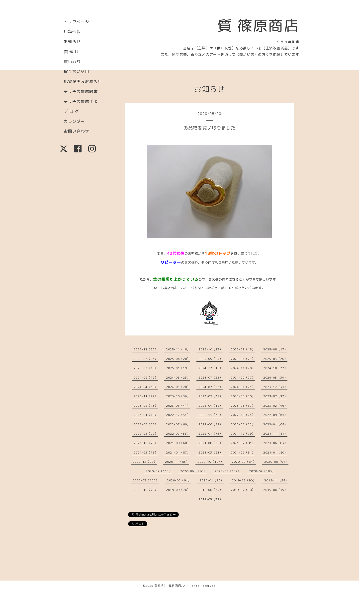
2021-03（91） (210, 452)
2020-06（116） (193, 471)
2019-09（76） (178, 490)
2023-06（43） (146, 405)
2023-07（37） (275, 396)
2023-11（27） (146, 396)
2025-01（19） (178, 368)
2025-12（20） (146, 349)
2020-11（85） (177, 462)
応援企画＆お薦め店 (83, 81)
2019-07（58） (243, 490)
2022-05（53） (243, 424)
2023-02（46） (275, 405)
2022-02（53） (178, 433)
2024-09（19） (146, 377)
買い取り (72, 61)
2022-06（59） (210, 424)
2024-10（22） (275, 368)
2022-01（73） (210, 433)
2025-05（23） (210, 359)
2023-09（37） (210, 396)
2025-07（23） (146, 359)
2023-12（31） (275, 387)
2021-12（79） (243, 433)
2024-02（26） (210, 387)
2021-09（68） (178, 443)
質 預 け (71, 51)
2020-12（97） (145, 462)
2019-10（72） (146, 490)
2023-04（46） (210, 405)
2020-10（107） (210, 462)
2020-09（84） (244, 462)
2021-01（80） (275, 452)
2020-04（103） (262, 471)
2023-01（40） (146, 415)
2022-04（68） (275, 424)
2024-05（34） (275, 377)
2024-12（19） (210, 368)
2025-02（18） (146, 368)
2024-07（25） (210, 377)
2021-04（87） (178, 452)
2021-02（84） (243, 452)
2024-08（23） (178, 377)
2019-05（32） (210, 499)
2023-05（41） (178, 405)
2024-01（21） (243, 387)
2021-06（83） (275, 443)
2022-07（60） (178, 424)
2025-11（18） (178, 349)
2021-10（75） (146, 443)
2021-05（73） (146, 452)
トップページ (76, 21)
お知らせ (72, 41)
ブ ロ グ (71, 111)
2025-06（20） (178, 359)
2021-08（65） (210, 443)
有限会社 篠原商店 (167, 586)
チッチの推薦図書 (81, 91)
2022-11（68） (210, 415)
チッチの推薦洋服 (81, 101)
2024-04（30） (146, 387)
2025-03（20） (275, 359)
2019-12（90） (244, 480)
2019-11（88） (276, 480)
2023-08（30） (243, 396)
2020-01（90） (211, 480)
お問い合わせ (76, 131)
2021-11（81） (275, 433)
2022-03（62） (146, 433)
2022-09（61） (275, 415)
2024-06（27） (243, 377)
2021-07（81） (243, 443)
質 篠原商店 (258, 25)
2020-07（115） (159, 471)
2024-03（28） (178, 387)
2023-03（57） (243, 405)
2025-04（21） (243, 359)
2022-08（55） (146, 424)
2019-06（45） (275, 490)
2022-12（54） (178, 415)
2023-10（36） (178, 396)
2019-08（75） (210, 490)
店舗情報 (72, 31)
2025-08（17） (275, 349)
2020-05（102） (228, 471)
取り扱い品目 (76, 71)
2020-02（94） (179, 480)
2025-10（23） (210, 349)
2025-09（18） (243, 349)
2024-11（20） (243, 368)
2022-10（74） (243, 415)
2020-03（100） (146, 480)
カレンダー (74, 121)
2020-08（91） (276, 462)
